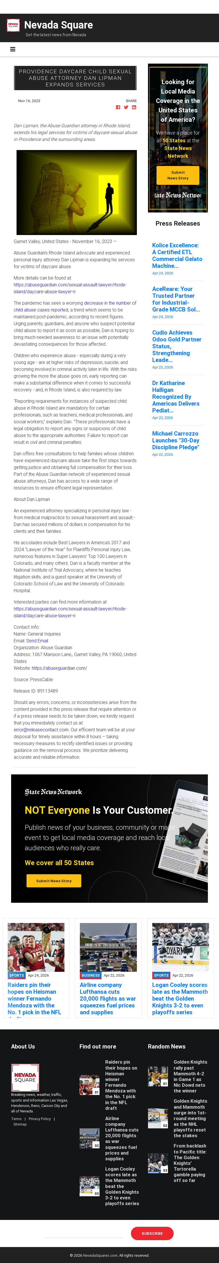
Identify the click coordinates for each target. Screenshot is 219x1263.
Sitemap (20, 1124)
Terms (16, 1118)
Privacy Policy (40, 1118)
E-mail (51, 1233)
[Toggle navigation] (13, 49)
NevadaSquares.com (100, 1255)
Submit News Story (177, 175)
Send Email (37, 640)
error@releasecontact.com (41, 729)
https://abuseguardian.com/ (59, 668)
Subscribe (152, 1233)
